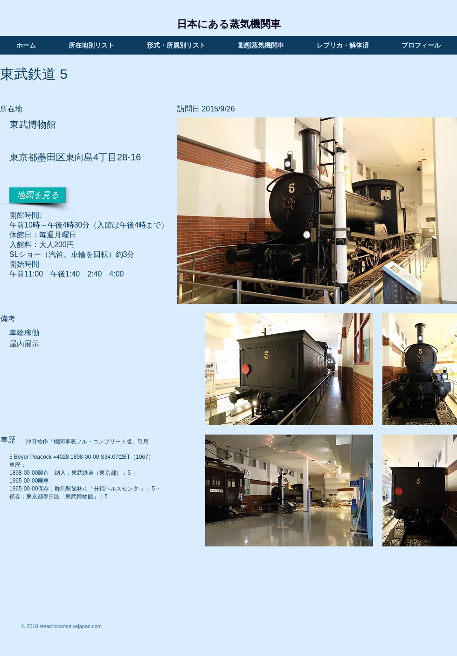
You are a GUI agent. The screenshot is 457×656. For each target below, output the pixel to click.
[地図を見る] (37, 195)
